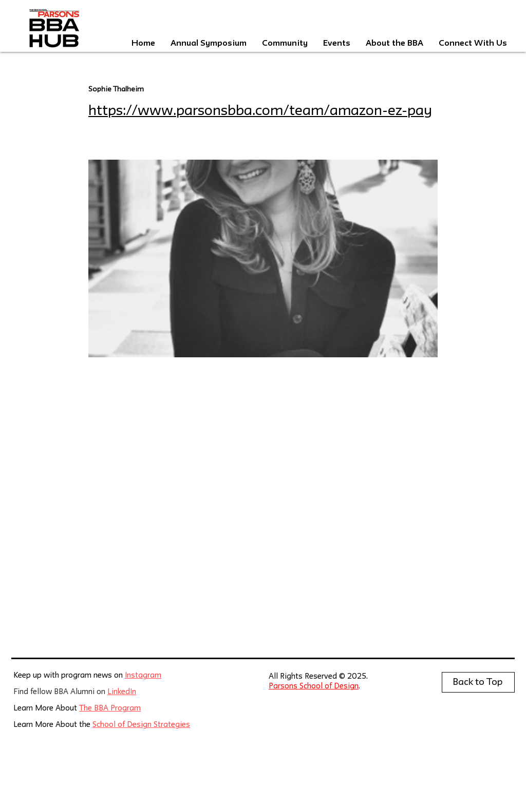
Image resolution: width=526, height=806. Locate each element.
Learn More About (46, 708)
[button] (336, 43)
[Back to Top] (478, 682)
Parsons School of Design (314, 686)
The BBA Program (110, 708)
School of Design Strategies (141, 725)
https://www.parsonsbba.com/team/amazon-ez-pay (260, 111)
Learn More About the (52, 725)
